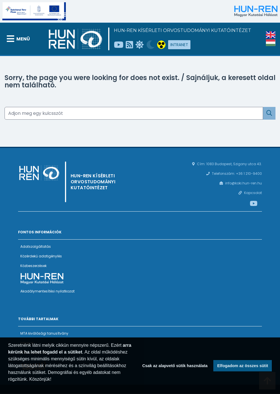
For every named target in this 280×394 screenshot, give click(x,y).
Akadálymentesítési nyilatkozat (47, 291)
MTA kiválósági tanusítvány (44, 333)
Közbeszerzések (33, 265)
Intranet (179, 45)
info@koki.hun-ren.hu (243, 183)
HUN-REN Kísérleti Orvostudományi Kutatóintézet (182, 30)
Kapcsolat (253, 192)
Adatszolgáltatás (35, 246)
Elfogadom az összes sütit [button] (242, 365)
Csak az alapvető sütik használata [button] (174, 365)
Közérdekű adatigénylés (41, 256)
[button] (9, 386)
